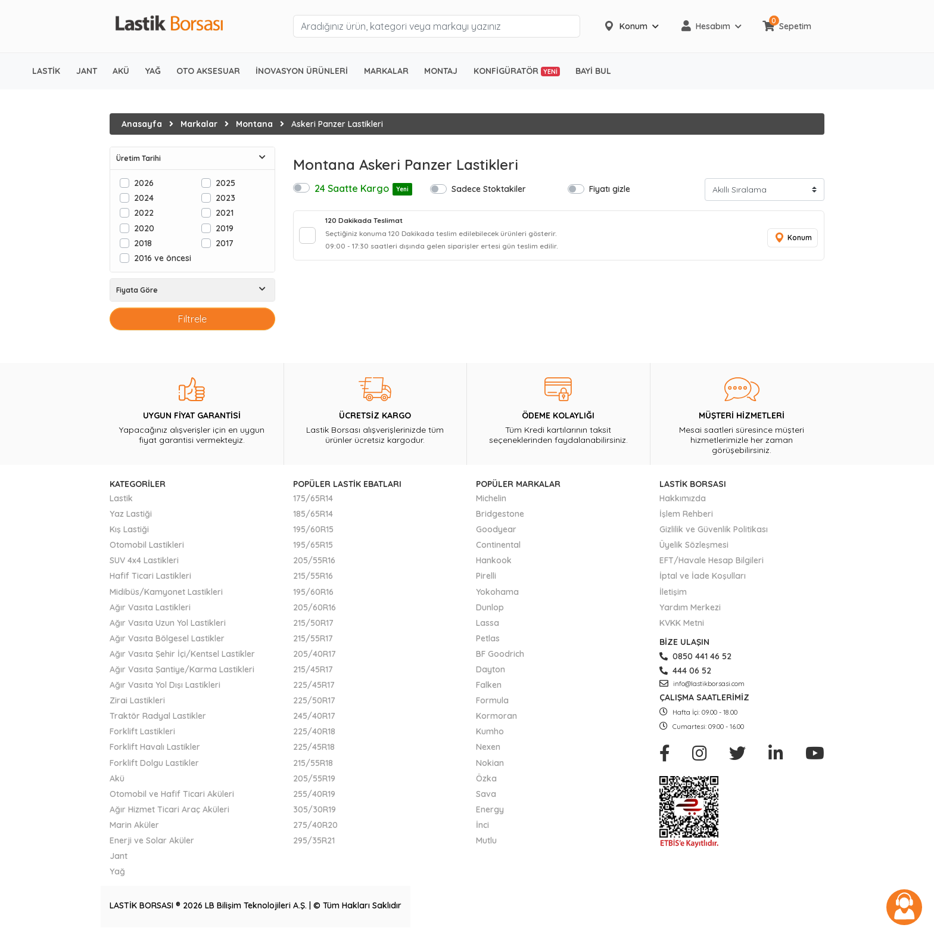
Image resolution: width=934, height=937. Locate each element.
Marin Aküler (134, 825)
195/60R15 (313, 529)
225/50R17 (314, 700)
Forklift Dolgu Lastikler (154, 763)
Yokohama (497, 592)
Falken (489, 685)
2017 (225, 243)
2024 (144, 198)
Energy (490, 809)
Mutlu (486, 840)
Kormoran (496, 715)
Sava (486, 794)
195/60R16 (313, 592)
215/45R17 (313, 669)
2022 (144, 212)
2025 (225, 183)
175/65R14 (313, 498)
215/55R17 (313, 638)
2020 (144, 228)
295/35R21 (314, 840)
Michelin (491, 498)
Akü (117, 778)
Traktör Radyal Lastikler (158, 715)
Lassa (487, 623)
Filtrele (192, 319)
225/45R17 (314, 685)
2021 (225, 212)
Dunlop (490, 607)
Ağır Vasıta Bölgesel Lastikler (167, 638)
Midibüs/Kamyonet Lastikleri (166, 592)
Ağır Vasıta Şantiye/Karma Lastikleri (182, 669)
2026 (144, 183)
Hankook (494, 560)
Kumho (490, 731)
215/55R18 (313, 763)
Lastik (121, 498)
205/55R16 (314, 560)
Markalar (198, 124)
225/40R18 (314, 731)
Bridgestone (500, 513)
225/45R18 (314, 746)
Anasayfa (142, 124)
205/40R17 (314, 654)
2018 (143, 243)
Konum (789, 242)
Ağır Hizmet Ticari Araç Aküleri (169, 809)
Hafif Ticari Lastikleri (150, 575)
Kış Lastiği (129, 529)
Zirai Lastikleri (137, 700)
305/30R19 (314, 809)
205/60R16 (314, 607)
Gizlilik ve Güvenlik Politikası (713, 529)
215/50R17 (313, 623)
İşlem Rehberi (686, 513)
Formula (492, 700)
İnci (482, 825)
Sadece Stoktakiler (489, 189)
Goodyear (496, 529)
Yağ (117, 871)
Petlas (488, 638)
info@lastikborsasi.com (702, 684)
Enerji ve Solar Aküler (152, 840)
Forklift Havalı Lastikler (155, 746)
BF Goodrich (500, 654)
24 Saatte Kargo (363, 189)
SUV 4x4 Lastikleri (144, 560)
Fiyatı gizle (609, 189)
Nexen (488, 746)
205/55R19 (314, 778)
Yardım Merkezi (690, 607)
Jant (118, 856)
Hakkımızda (682, 498)
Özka (486, 778)
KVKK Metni (681, 623)
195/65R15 (313, 544)
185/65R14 (313, 513)
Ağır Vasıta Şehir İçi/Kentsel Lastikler (182, 654)
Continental (498, 544)
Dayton (490, 669)
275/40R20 (315, 825)
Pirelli (486, 575)
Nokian (490, 763)
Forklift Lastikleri (142, 731)
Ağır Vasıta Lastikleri (150, 607)
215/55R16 (313, 575)
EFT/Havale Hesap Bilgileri (711, 560)
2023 (225, 198)
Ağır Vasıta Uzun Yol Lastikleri (168, 623)
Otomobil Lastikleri (147, 544)
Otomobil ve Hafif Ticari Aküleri (172, 794)
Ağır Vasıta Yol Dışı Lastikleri (165, 685)
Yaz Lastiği (131, 513)
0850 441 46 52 (695, 656)
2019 (225, 228)
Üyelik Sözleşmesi (693, 544)
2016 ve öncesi (162, 258)
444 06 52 (685, 670)
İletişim (673, 592)
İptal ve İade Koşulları (702, 575)
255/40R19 (314, 794)
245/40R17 (314, 715)
